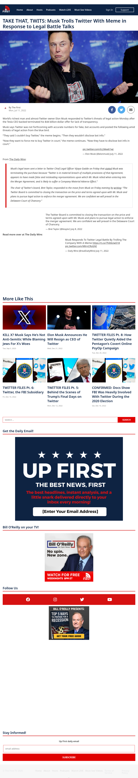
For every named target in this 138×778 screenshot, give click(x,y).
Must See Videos (83, 9)
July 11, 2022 (116, 153)
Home (20, 9)
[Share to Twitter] (121, 110)
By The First (14, 107)
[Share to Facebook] (112, 110)
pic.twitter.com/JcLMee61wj (98, 149)
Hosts (39, 9)
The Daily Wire (17, 159)
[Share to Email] (131, 110)
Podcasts (50, 9)
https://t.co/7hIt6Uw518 (106, 243)
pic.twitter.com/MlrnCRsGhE (81, 246)
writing (117, 187)
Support (125, 9)
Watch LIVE (65, 9)
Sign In (109, 9)
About (30, 9)
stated (108, 168)
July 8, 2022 (76, 229)
